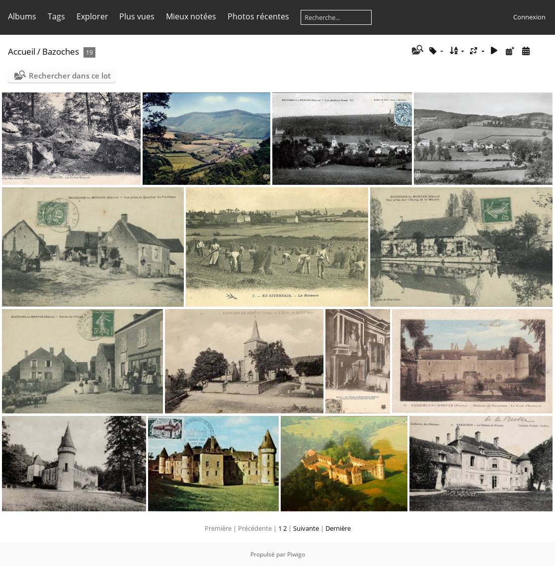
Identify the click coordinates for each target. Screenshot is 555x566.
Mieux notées (191, 16)
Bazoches (60, 51)
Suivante (306, 528)
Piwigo (296, 554)
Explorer (92, 16)
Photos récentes (258, 16)
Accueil (21, 51)
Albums (22, 16)
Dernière (338, 528)
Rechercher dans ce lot (70, 76)
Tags (56, 16)
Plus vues (137, 16)
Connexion (529, 16)
